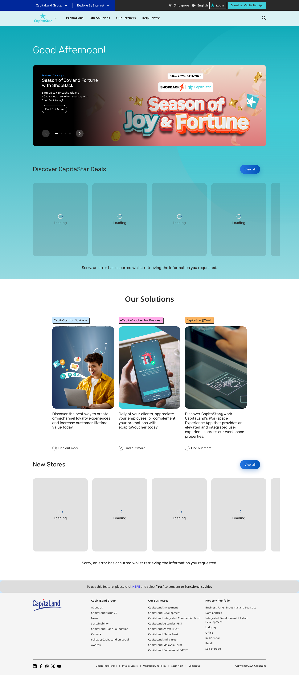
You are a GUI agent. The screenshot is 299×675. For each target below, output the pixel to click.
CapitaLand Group (103, 600)
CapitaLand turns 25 (104, 613)
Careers (96, 634)
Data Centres (213, 613)
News (94, 618)
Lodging (210, 627)
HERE (136, 586)
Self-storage (213, 648)
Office (209, 632)
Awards (96, 645)
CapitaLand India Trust (162, 639)
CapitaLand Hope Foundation (109, 629)
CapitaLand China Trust (163, 634)
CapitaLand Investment (163, 607)
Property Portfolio (217, 600)
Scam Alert (177, 665)
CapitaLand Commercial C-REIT (168, 650)
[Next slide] (80, 133)
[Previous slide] (46, 133)
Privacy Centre (130, 665)
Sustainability (100, 623)
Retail (209, 643)
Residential (212, 638)
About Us (97, 607)
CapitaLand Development (164, 613)
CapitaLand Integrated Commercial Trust (174, 618)
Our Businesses (158, 600)
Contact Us (194, 665)
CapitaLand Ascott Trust (163, 629)
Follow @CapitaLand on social (110, 639)
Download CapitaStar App (247, 5)
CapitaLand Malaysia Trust (165, 645)
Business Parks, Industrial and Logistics (230, 607)
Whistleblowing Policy (154, 665)
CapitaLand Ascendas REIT (165, 623)
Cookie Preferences (106, 665)
